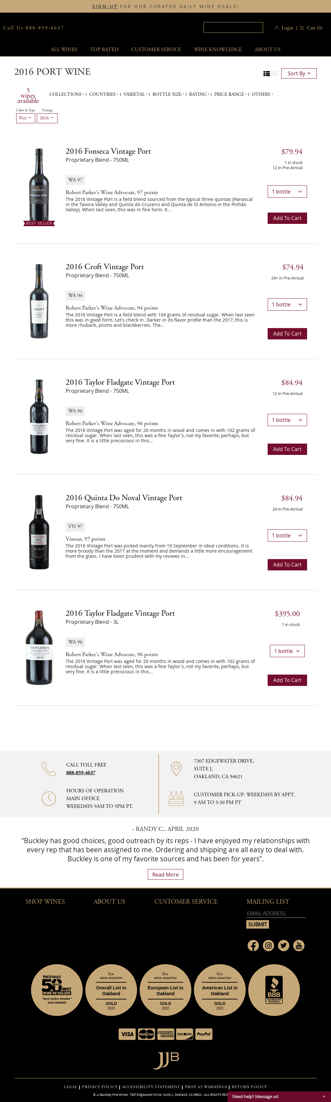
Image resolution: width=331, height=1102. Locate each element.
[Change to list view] (266, 74)
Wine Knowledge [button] (218, 49)
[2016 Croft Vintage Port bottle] (39, 300)
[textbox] (233, 27)
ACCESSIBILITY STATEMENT (151, 1087)
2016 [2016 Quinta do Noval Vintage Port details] (124, 498)
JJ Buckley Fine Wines (112, 1094)
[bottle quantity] (287, 191)
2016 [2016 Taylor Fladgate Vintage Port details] (120, 382)
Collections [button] (66, 94)
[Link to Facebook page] (253, 945)
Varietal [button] (134, 94)
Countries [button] (103, 94)
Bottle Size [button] (168, 94)
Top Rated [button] (104, 49)
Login (287, 28)
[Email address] (276, 913)
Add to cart (287, 218)
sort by (297, 73)
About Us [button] (268, 49)
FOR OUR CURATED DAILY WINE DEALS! (165, 6)
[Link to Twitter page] (283, 945)
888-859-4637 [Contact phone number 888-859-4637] (80, 772)
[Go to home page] (165, 1059)
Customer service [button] (156, 49)
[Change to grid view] (275, 74)
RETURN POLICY (249, 1087)
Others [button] (262, 94)
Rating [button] (198, 94)
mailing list (268, 902)
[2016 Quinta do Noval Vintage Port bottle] (39, 531)
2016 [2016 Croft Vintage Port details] (105, 267)
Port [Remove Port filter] (25, 118)
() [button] (314, 28)
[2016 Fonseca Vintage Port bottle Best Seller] (39, 185)
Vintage (47, 110)
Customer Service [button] (186, 902)
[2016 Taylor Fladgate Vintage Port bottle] (39, 416)
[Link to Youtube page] (298, 945)
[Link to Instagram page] (268, 945)
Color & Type (25, 110)
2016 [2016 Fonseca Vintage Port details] (108, 151)
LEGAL (71, 1087)
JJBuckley (124, 28)
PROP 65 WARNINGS (206, 1087)
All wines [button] (64, 49)
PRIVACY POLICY (99, 1087)
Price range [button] (229, 94)
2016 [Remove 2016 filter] (47, 118)
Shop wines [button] (45, 902)
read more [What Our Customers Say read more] (165, 874)
